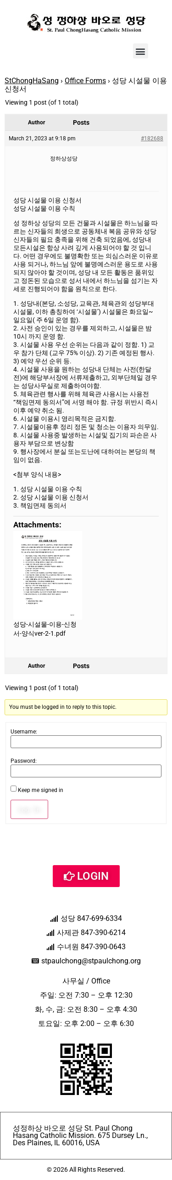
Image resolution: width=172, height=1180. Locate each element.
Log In (29, 809)
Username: (24, 731)
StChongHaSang (32, 80)
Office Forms (85, 80)
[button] (140, 50)
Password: (24, 761)
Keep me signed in (40, 790)
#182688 (152, 138)
